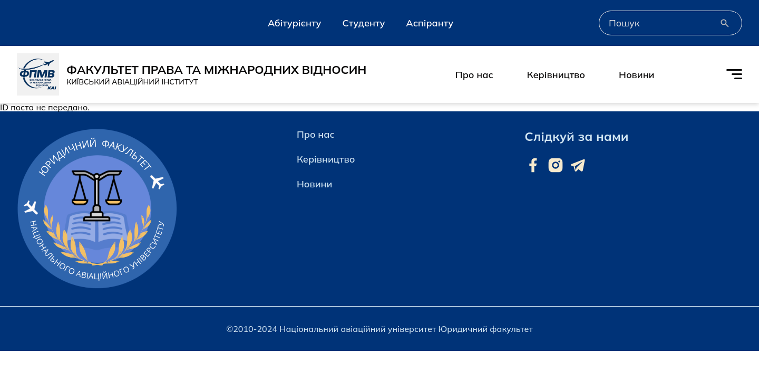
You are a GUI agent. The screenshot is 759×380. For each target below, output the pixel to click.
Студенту (363, 23)
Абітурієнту (294, 23)
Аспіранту (429, 23)
